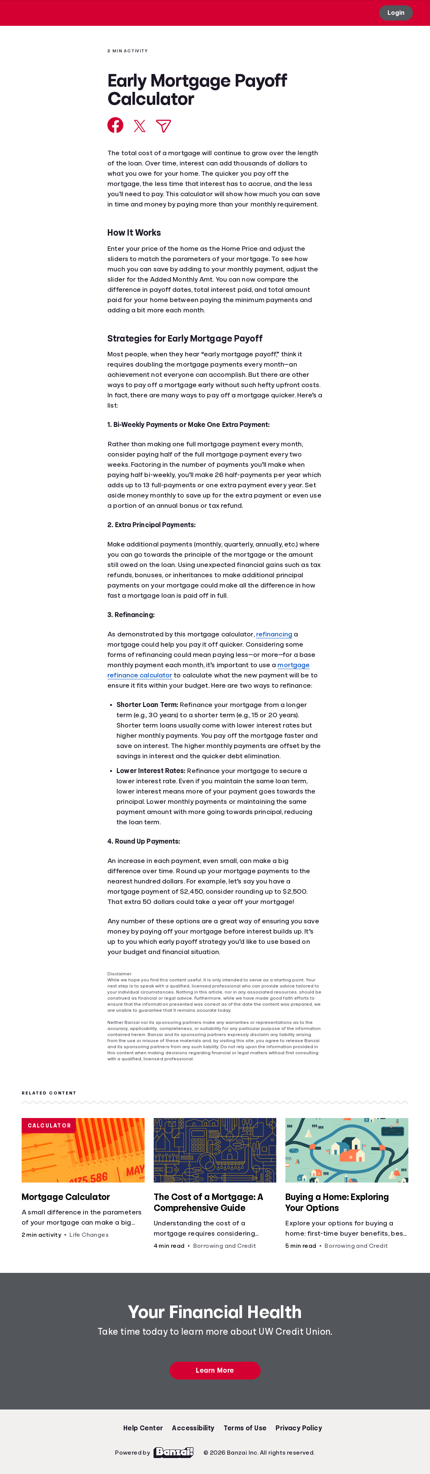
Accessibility (193, 1428)
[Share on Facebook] (115, 125)
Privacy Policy (299, 1428)
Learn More (215, 1370)
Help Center (143, 1428)
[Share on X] (140, 126)
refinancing (274, 634)
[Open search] (252, 13)
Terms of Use (245, 1428)
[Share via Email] (164, 126)
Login (396, 12)
